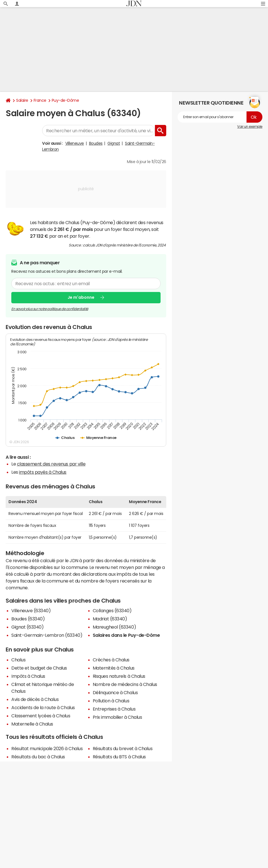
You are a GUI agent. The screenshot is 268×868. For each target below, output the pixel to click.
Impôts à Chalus (28, 676)
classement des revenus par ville (51, 464)
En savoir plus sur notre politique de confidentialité (49, 308)
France (40, 100)
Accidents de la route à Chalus (43, 707)
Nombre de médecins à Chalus (125, 684)
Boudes (96, 143)
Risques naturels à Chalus (119, 676)
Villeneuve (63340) (31, 610)
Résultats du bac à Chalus (38, 756)
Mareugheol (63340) (114, 627)
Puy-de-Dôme (65, 100)
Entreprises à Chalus (114, 709)
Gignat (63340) (27, 627)
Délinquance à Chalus (115, 692)
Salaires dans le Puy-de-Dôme (126, 635)
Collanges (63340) (112, 610)
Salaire (22, 100)
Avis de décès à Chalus (35, 699)
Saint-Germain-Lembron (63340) (46, 635)
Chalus (18, 659)
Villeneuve (74, 143)
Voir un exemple (249, 126)
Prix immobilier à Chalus (117, 717)
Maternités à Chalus (114, 668)
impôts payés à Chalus (42, 472)
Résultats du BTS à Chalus (119, 756)
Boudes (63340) (28, 618)
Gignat (113, 143)
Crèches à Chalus (111, 659)
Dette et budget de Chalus (39, 668)
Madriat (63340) (110, 618)
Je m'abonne (81, 297)
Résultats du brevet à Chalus (123, 748)
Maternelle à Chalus (32, 724)
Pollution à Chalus (111, 700)
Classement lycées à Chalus (40, 715)
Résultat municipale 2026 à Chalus (47, 748)
